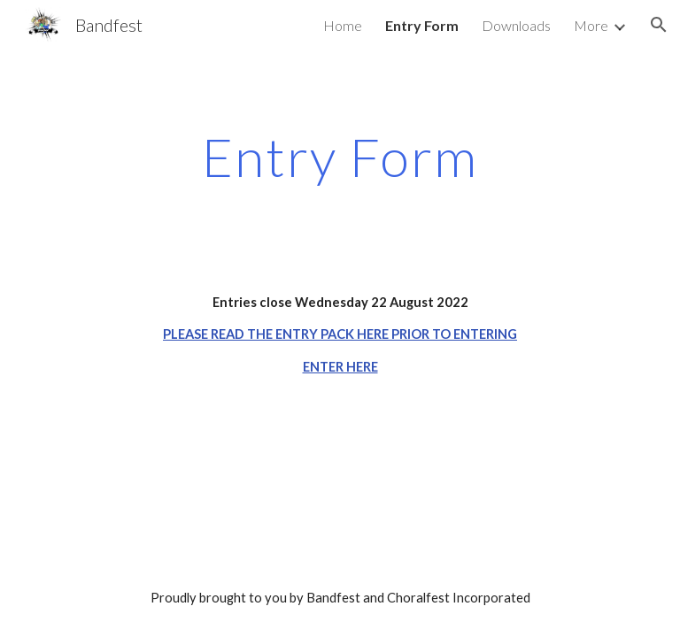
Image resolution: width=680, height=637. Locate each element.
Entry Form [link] (422, 25)
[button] (659, 25)
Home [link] (342, 25)
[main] (340, 156)
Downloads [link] (516, 25)
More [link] (591, 25)
